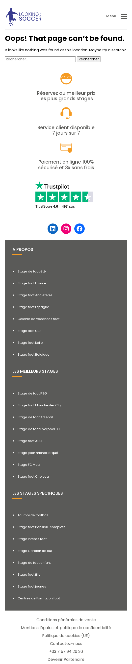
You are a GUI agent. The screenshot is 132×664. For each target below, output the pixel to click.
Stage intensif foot (32, 539)
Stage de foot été (32, 271)
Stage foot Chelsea (33, 476)
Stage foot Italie (30, 343)
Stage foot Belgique (34, 354)
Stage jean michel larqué (38, 453)
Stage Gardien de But (35, 551)
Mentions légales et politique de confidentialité (66, 628)
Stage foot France (32, 283)
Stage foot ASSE (30, 441)
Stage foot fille (29, 574)
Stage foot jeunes (32, 586)
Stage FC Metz (29, 465)
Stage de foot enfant (34, 563)
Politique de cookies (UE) (66, 636)
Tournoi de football (33, 515)
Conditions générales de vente (66, 620)
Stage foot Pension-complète (42, 527)
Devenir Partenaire (66, 659)
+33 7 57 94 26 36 (66, 651)
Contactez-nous (66, 643)
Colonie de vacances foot (38, 319)
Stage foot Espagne (33, 307)
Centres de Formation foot (39, 598)
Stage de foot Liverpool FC (39, 429)
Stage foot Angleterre (35, 295)
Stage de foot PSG (32, 393)
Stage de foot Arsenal (35, 417)
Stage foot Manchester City (39, 405)
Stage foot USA (30, 331)
